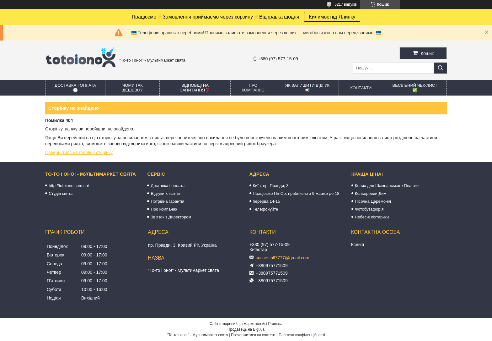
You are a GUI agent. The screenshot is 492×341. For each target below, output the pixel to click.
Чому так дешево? (132, 87)
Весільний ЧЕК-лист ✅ (415, 87)
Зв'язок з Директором (171, 217)
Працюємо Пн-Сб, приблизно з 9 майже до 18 (296, 193)
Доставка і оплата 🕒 (75, 87)
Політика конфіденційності (302, 335)
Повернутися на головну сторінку (79, 152)
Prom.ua (275, 324)
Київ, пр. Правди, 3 (271, 185)
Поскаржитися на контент (253, 335)
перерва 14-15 (266, 201)
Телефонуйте (265, 209)
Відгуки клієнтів (165, 193)
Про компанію (253, 87)
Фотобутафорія (369, 209)
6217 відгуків (345, 4)
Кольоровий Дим (371, 193)
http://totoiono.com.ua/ (69, 185)
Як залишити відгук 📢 (307, 87)
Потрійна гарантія (167, 201)
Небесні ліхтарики (372, 217)
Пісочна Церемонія (373, 201)
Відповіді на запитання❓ (195, 87)
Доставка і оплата (167, 185)
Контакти (361, 87)
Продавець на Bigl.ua (246, 329)
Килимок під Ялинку (332, 16)
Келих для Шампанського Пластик (387, 185)
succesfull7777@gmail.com (282, 257)
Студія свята (60, 193)
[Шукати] (440, 68)
